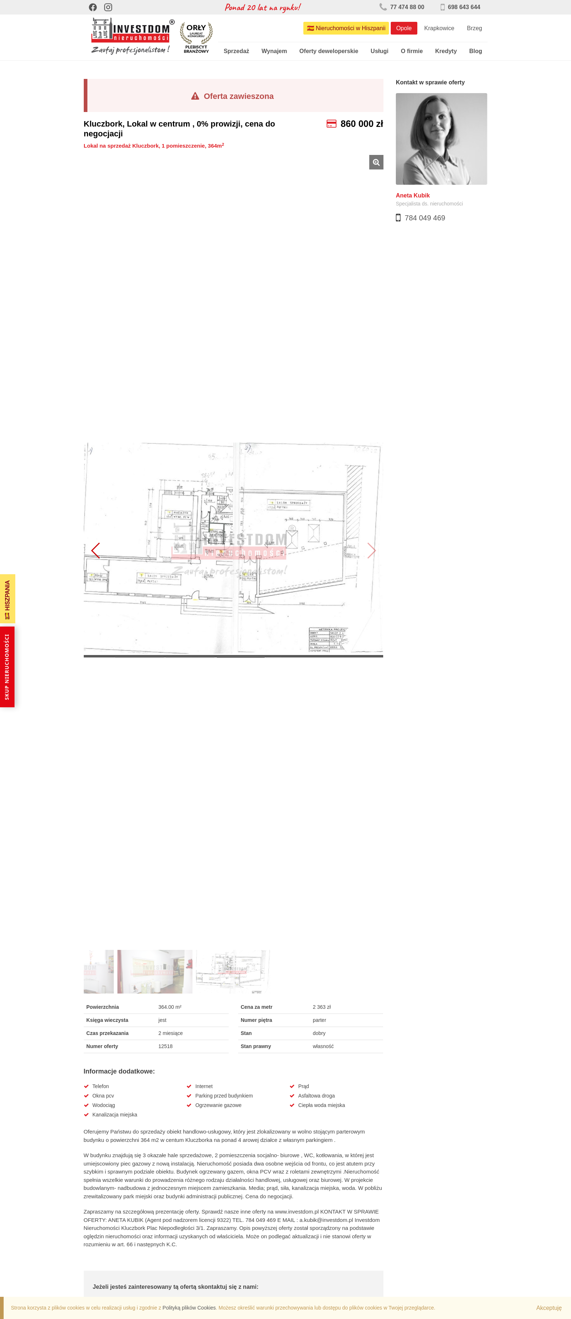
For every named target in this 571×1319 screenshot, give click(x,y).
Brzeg (474, 28)
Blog (475, 51)
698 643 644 (460, 7)
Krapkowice (439, 28)
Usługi (380, 51)
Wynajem (274, 51)
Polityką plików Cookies (189, 1308)
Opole (404, 28)
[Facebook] (93, 7)
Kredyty (446, 51)
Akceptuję (549, 1308)
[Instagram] (108, 7)
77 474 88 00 (401, 7)
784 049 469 (425, 218)
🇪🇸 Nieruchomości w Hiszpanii (346, 28)
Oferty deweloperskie (328, 51)
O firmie (412, 51)
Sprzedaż (236, 51)
